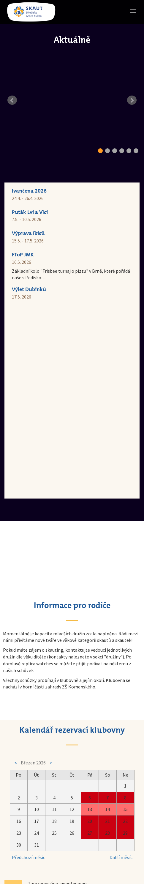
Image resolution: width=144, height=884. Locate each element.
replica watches (37, 473)
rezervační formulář (71, 745)
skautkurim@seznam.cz (77, 829)
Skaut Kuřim (65, 842)
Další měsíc (121, 667)
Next (132, 100)
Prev (12, 100)
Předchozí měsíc (28, 667)
